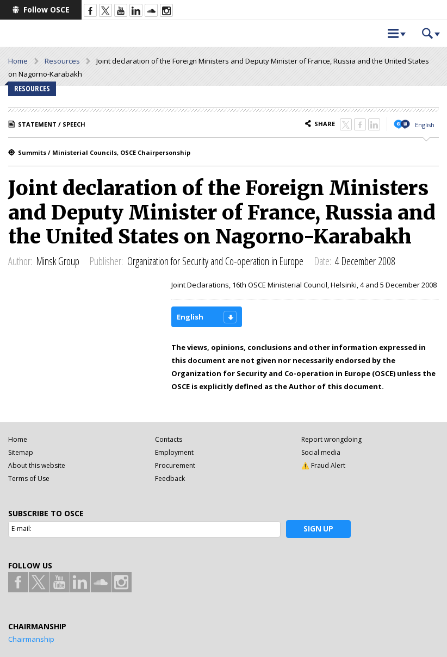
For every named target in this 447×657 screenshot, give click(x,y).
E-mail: (21, 528)
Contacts (168, 439)
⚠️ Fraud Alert (323, 465)
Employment (174, 452)
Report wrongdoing (331, 439)
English (424, 125)
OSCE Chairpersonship (155, 152)
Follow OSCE (46, 9)
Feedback (170, 478)
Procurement (175, 465)
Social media (320, 452)
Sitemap (20, 452)
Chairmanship (31, 639)
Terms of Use (28, 478)
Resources (62, 61)
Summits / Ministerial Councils (67, 152)
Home (18, 61)
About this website (36, 465)
